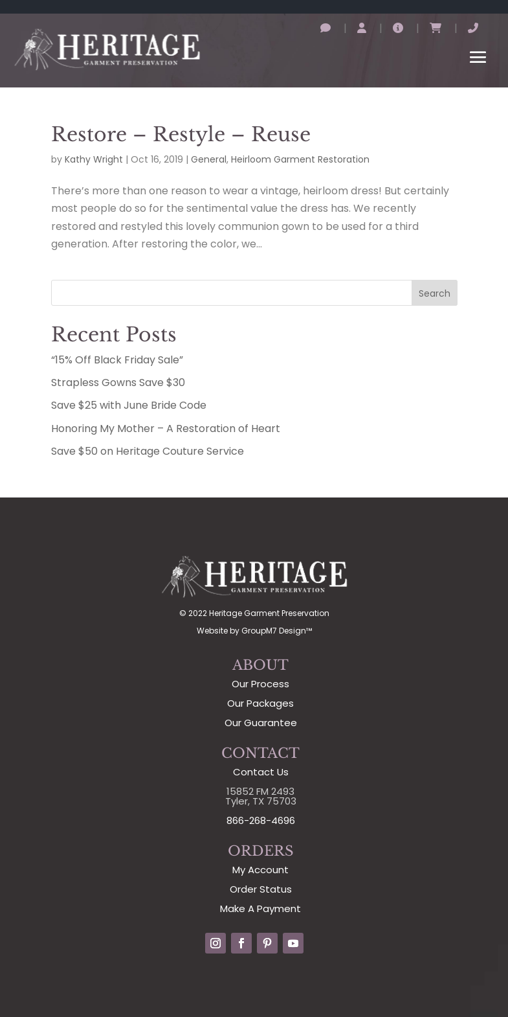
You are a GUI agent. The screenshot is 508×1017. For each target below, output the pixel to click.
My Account (260, 869)
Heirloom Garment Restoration (300, 159)
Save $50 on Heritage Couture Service (147, 451)
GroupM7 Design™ (276, 630)
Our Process (260, 684)
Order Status (261, 889)
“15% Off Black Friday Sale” (117, 359)
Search (434, 293)
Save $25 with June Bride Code (128, 405)
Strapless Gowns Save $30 (118, 382)
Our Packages (260, 703)
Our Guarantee (261, 722)
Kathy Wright (94, 159)
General (208, 159)
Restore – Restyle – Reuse (181, 134)
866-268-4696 (260, 820)
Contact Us (261, 772)
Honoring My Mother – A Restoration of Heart (165, 428)
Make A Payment (260, 908)
